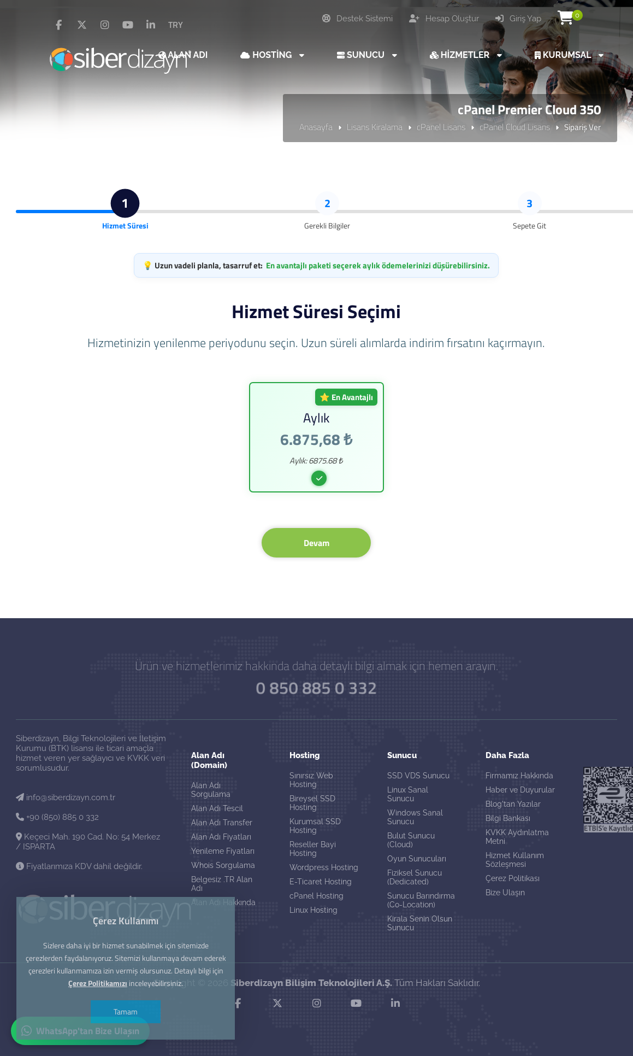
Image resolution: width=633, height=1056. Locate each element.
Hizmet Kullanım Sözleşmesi (515, 860)
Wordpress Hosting (323, 867)
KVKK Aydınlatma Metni (517, 837)
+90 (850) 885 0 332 (57, 817)
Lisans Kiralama (375, 126)
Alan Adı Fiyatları (221, 836)
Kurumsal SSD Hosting (315, 826)
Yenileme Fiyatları (223, 851)
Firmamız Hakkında (519, 775)
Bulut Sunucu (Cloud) (411, 840)
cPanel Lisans (441, 126)
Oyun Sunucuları (416, 858)
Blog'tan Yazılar (513, 804)
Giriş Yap (518, 19)
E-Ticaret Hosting (320, 881)
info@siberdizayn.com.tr (65, 797)
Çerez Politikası (513, 878)
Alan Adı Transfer (221, 822)
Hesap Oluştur (444, 19)
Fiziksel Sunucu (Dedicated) (414, 877)
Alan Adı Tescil (217, 808)
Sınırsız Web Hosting (311, 780)
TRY (175, 24)
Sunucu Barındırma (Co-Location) (421, 900)
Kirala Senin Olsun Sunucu (419, 923)
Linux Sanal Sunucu (407, 794)
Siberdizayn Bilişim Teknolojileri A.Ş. (311, 982)
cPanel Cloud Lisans (515, 126)
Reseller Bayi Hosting (312, 849)
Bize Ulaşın (505, 892)
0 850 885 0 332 (317, 687)
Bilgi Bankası (508, 818)
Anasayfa (316, 126)
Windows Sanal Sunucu (415, 817)
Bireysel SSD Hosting (312, 803)
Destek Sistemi (357, 19)
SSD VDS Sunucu (418, 775)
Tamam (126, 1011)
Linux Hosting (313, 910)
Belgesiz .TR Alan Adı (221, 884)
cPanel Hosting (316, 895)
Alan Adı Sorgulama (210, 790)
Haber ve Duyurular (520, 789)
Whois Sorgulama (223, 865)
